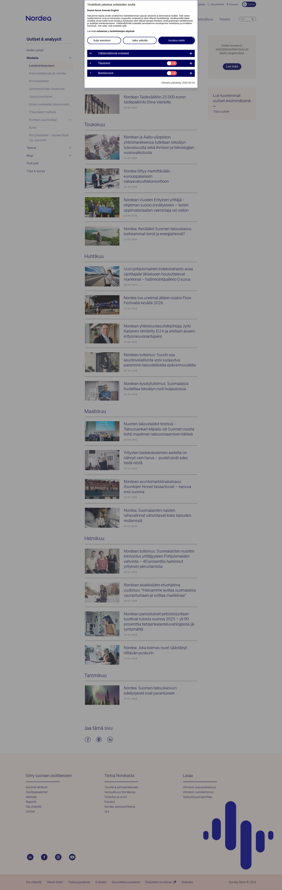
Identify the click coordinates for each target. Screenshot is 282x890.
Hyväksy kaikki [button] (176, 40)
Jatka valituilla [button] (139, 40)
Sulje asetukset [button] (101, 40)
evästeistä (101, 31)
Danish (90, 10)
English (115, 10)
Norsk (98, 10)
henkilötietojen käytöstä (122, 31)
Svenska (106, 10)
